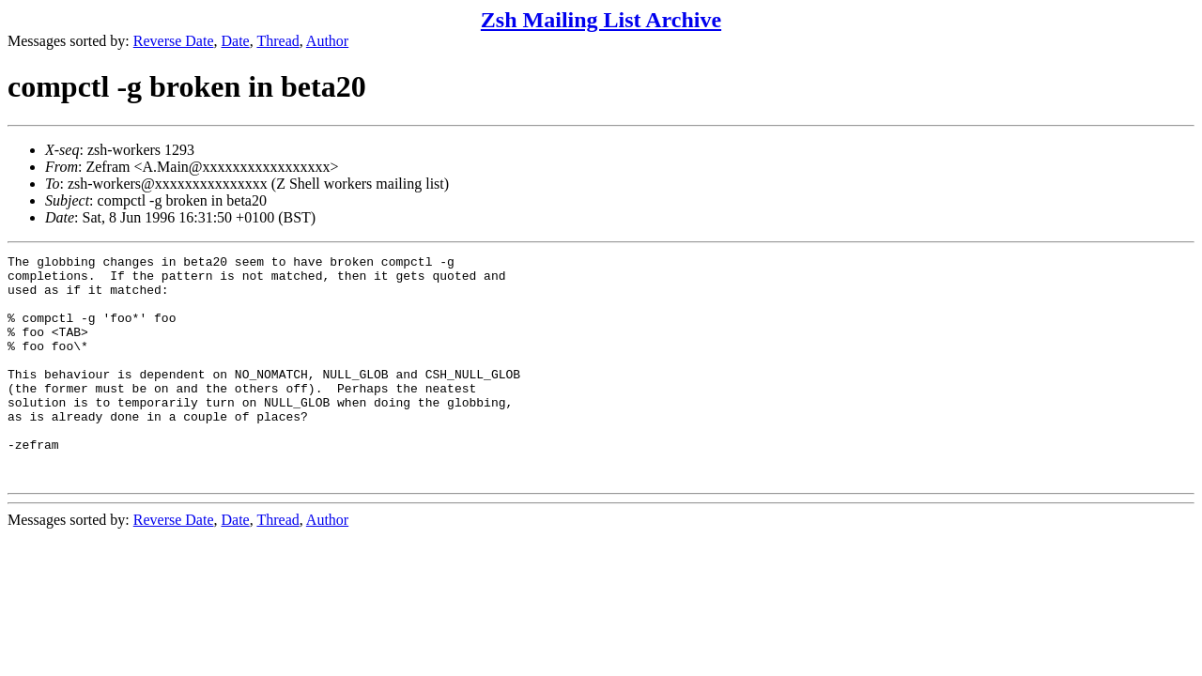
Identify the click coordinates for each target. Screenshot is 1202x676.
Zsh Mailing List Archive (601, 20)
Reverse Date (173, 41)
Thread (277, 41)
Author (327, 41)
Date (236, 41)
